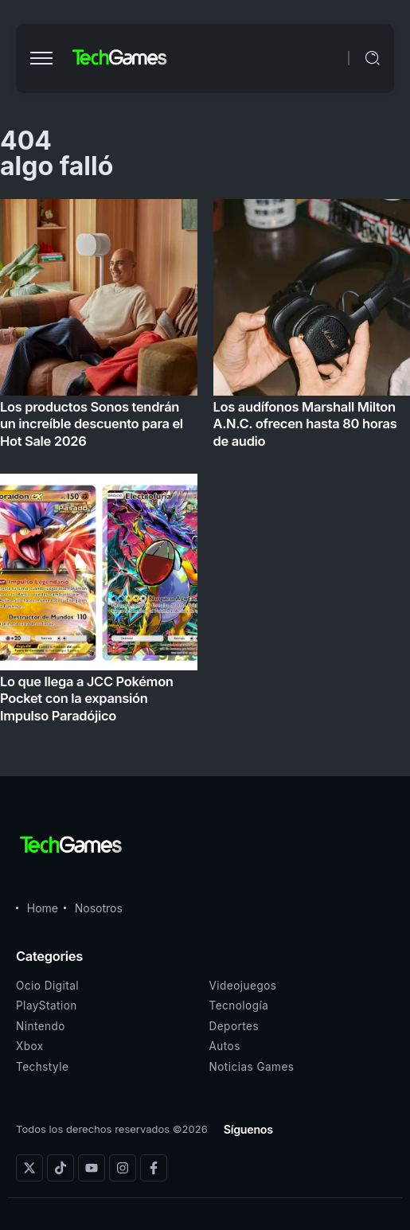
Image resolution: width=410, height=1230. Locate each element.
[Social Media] (29, 1167)
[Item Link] (205, 465)
